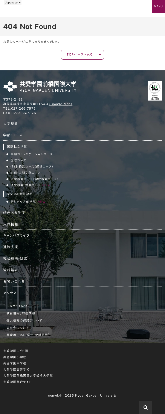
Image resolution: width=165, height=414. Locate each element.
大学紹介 (10, 123)
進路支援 (10, 247)
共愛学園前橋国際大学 (24, 11)
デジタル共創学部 (29, 201)
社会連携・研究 (15, 258)
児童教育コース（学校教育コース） (35, 179)
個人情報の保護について (24, 320)
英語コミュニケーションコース (32, 154)
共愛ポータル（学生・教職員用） (28, 334)
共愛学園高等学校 (16, 369)
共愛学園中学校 (14, 363)
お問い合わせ (14, 281)
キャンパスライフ (16, 235)
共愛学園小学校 (14, 357)
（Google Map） (60, 103)
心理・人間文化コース (26, 172)
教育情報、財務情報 (20, 313)
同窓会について (17, 327)
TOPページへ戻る (80, 54)
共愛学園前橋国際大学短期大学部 (28, 375)
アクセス (10, 293)
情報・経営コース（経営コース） (32, 166)
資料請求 (10, 270)
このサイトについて (20, 305)
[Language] (12, 2)
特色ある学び (14, 212)
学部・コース (12, 135)
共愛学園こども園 (15, 350)
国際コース (18, 160)
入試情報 (10, 224)
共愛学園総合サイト (17, 381)
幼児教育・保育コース (31, 185)
